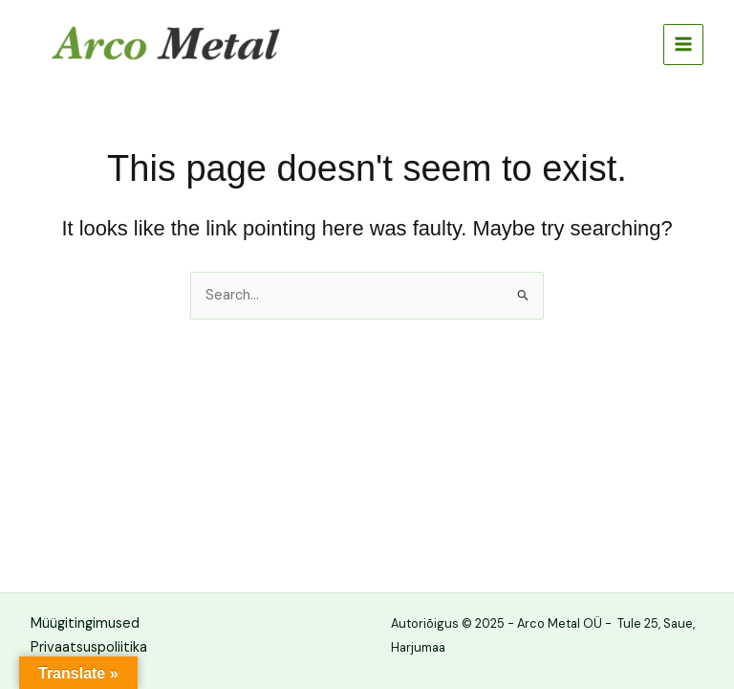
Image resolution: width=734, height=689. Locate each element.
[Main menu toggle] (683, 44)
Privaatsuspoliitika (89, 647)
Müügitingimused (85, 623)
